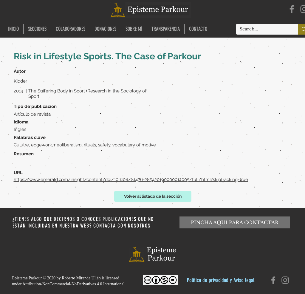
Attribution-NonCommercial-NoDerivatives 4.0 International (74, 284)
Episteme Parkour (27, 278)
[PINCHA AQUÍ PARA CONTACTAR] (234, 222)
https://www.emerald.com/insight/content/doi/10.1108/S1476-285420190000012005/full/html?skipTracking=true (131, 179)
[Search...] (263, 29)
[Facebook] (292, 9)
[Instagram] (285, 280)
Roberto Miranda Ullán (82, 278)
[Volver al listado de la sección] (152, 196)
